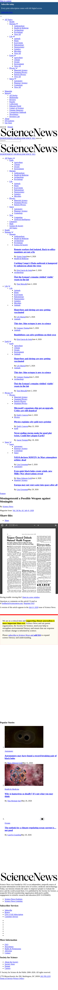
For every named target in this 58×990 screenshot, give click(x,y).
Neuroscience (19, 47)
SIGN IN (3, 127)
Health (11, 22)
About (7, 119)
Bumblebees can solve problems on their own (35, 335)
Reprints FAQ (29, 603)
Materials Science (20, 70)
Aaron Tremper (22, 440)
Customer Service (11, 917)
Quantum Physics (20, 72)
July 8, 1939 (33, 607)
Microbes (17, 51)
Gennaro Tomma (23, 328)
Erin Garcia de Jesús (24, 270)
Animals (17, 39)
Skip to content (5, 1)
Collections (13, 104)
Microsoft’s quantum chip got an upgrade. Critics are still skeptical (34, 409)
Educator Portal (15, 106)
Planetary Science (20, 83)
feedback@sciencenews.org (12, 603)
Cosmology (18, 85)
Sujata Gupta (21, 256)
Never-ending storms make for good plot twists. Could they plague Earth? (33, 434)
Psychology (18, 32)
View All (17, 34)
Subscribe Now (7, 12)
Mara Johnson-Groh (24, 478)
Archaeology (19, 30)
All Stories (13, 95)
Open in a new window (31, 597)
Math (11, 224)
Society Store (10, 964)
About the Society (11, 962)
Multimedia (13, 97)
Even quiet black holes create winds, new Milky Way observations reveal (33, 472)
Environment (19, 64)
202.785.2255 (45, 976)
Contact (8, 953)
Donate (10, 127)
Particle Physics (20, 74)
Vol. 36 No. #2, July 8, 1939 (23, 510)
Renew (7, 912)
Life (12, 36)
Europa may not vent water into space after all (35, 485)
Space (12, 79)
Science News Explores (13, 899)
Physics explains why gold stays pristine (32, 422)
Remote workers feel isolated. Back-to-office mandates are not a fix (34, 250)
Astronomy (18, 81)
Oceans (17, 62)
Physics (13, 68)
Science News (8, 507)
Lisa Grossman (22, 464)
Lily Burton (21, 317)
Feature (3, 493)
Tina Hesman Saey (14, 801)
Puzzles (12, 102)
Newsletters (13, 114)
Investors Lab (14, 117)
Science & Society (16, 226)
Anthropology (19, 26)
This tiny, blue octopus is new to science (32, 323)
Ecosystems (18, 43)
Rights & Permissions (13, 949)
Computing (18, 217)
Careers (7, 968)
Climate (17, 60)
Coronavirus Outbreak (17, 112)
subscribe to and (24, 635)
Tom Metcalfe (22, 284)
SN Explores (9, 121)
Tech (11, 215)
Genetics (17, 49)
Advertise (8, 951)
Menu (8, 93)
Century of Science (16, 108)
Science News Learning (13, 901)
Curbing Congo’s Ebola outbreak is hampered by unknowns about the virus (35, 264)
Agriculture (18, 58)
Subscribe (8, 910)
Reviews (12, 100)
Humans (13, 24)
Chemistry (13, 222)
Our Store (8, 123)
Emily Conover (22, 415)
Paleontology (19, 45)
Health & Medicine (21, 28)
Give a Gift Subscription (14, 914)
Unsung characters (16, 110)
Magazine (8, 91)
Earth (12, 55)
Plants (16, 41)
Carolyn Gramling (14, 835)
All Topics (9, 20)
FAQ (6, 945)
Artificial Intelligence (22, 219)
